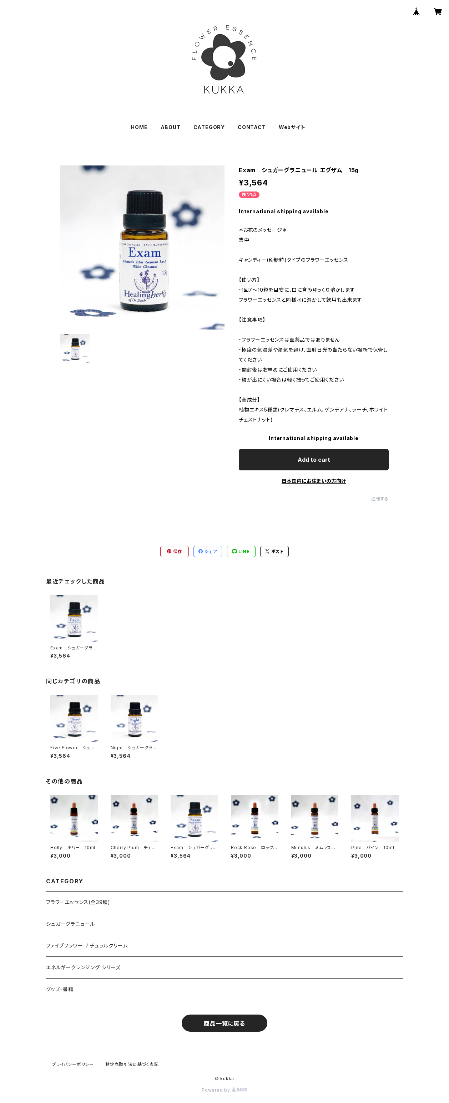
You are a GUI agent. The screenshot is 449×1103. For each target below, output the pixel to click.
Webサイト (292, 127)
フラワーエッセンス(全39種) (78, 902)
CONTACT (252, 127)
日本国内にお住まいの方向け (314, 481)
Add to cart (314, 459)
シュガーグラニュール (70, 924)
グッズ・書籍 (60, 989)
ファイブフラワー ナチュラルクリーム (86, 946)
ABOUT (171, 127)
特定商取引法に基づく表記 (132, 1064)
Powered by (224, 1090)
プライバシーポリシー (73, 1064)
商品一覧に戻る (224, 1023)
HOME (139, 127)
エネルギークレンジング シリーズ (83, 967)
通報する (380, 498)
